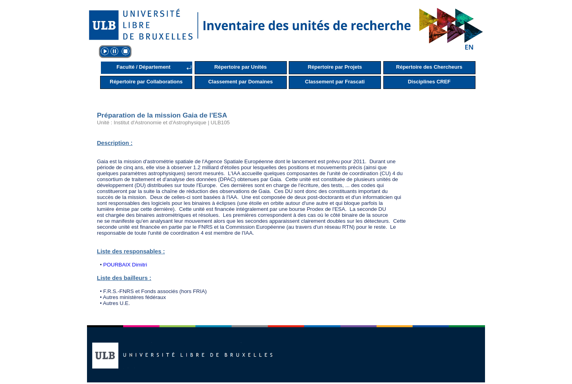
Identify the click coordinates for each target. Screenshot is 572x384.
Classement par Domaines (240, 82)
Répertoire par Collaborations (146, 82)
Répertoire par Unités (240, 67)
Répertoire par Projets (335, 67)
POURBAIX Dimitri (125, 265)
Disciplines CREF (429, 82)
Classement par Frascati (335, 82)
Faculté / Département (143, 67)
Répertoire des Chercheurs (429, 67)
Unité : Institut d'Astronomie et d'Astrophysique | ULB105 (163, 122)
